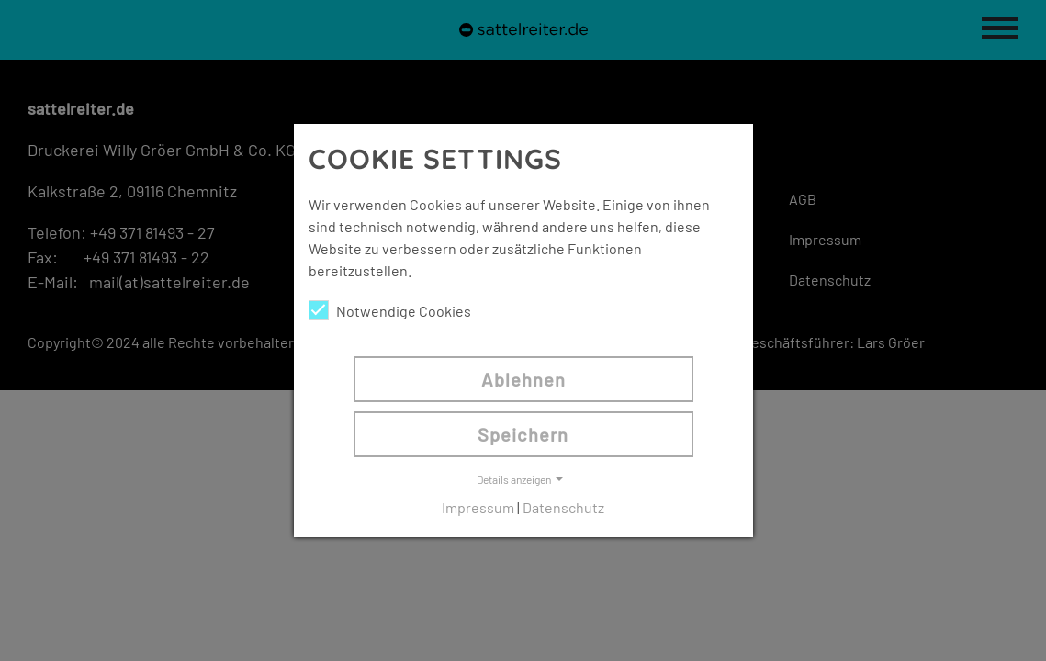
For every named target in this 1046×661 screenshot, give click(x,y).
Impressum (478, 507)
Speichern (523, 434)
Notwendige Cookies (390, 310)
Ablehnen (523, 379)
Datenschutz (563, 507)
